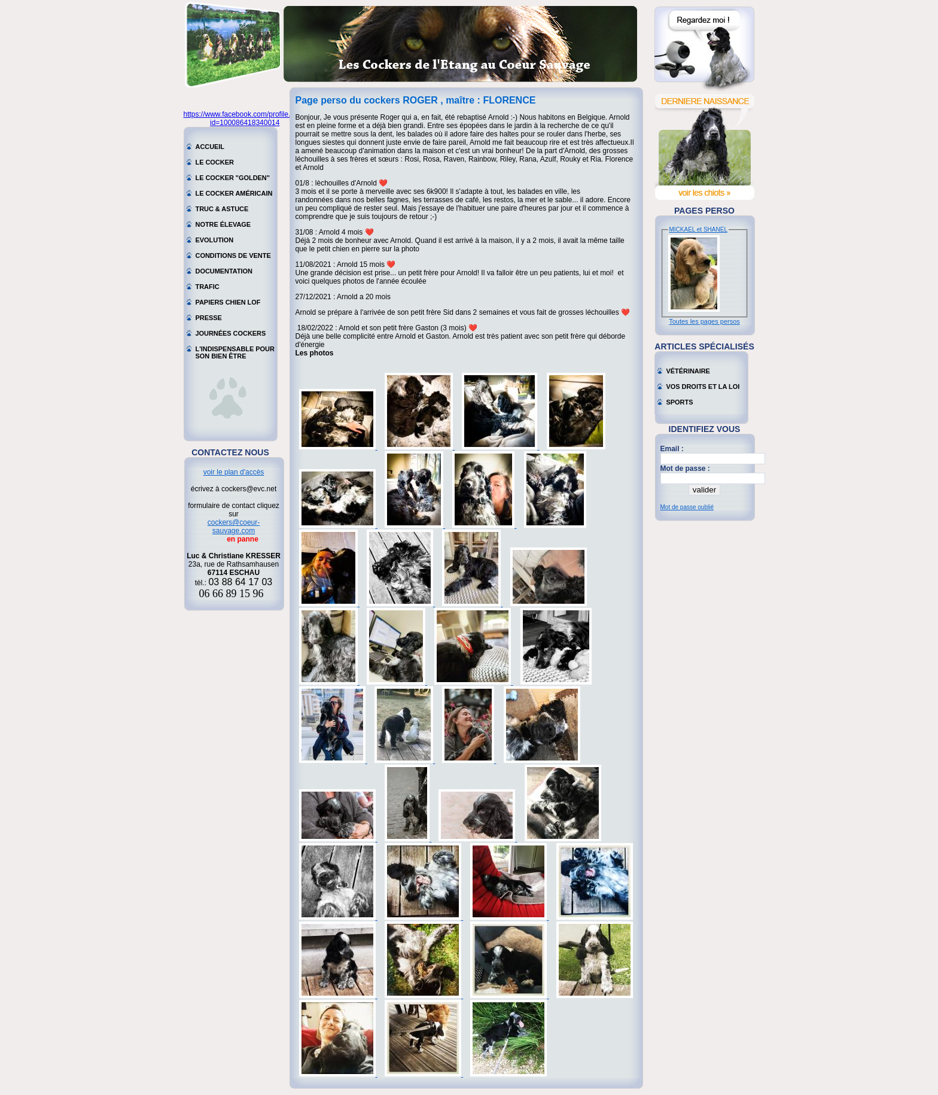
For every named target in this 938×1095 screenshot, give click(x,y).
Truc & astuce (222, 208)
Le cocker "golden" (233, 177)
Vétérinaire (688, 371)
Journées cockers (231, 333)
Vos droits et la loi (703, 386)
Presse (209, 317)
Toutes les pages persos (704, 321)
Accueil (210, 146)
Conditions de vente (233, 255)
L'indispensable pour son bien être (235, 350)
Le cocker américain (234, 193)
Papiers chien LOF (228, 302)
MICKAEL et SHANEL (698, 229)
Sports (679, 402)
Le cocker (215, 162)
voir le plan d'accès (233, 472)
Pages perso (704, 210)
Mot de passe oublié (687, 507)
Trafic (208, 286)
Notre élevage (223, 224)
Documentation (224, 271)
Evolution (215, 240)
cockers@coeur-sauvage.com (234, 526)
